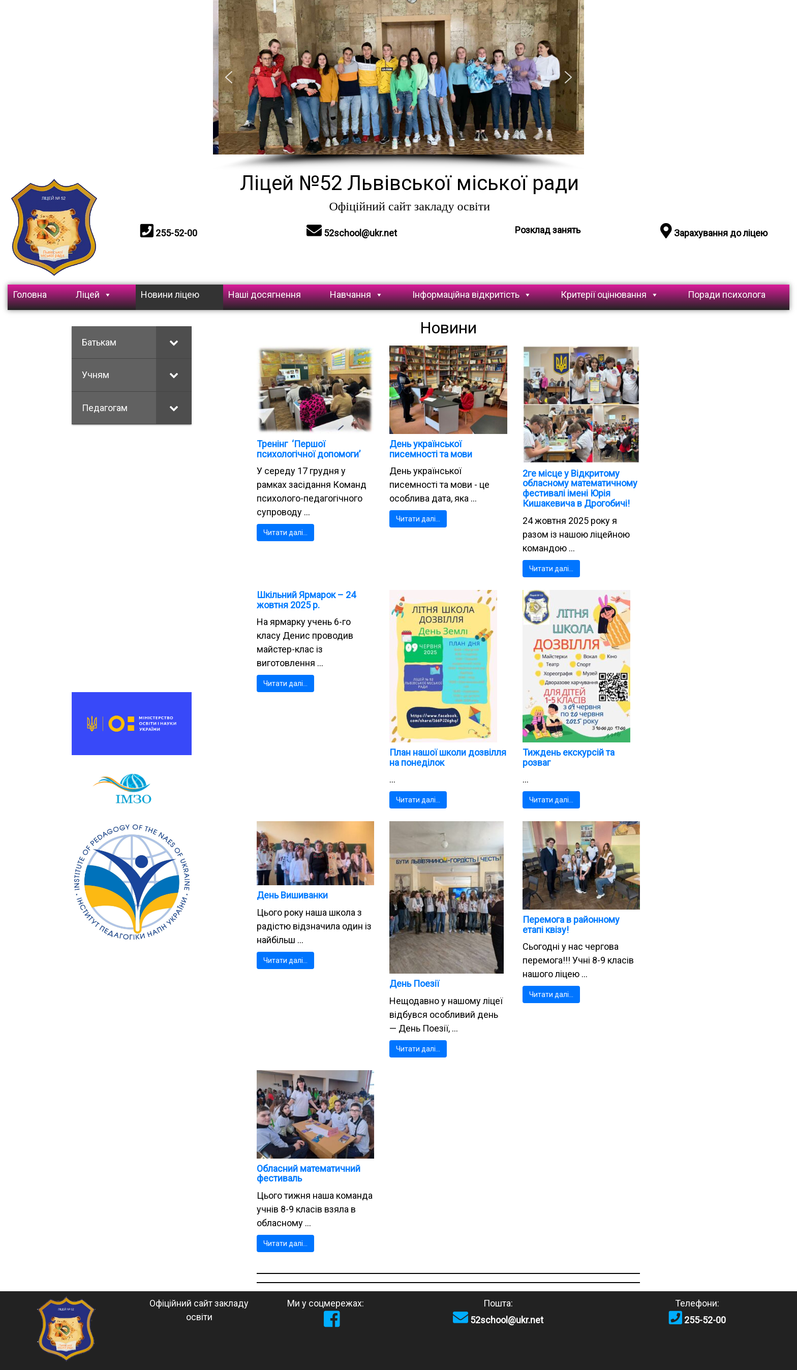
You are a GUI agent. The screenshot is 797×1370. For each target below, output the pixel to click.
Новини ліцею (170, 294)
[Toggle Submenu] (174, 342)
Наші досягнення (264, 294)
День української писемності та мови (430, 449)
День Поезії (414, 983)
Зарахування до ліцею (714, 233)
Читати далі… (285, 532)
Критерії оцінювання (610, 294)
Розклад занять (547, 230)
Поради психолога (726, 294)
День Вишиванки (292, 895)
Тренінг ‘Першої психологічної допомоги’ (308, 449)
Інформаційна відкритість (472, 294)
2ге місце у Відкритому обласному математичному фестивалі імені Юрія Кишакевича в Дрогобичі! (580, 488)
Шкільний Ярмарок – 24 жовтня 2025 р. (306, 599)
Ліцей (94, 294)
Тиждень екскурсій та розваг (569, 757)
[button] (229, 77)
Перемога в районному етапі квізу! (571, 924)
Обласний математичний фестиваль (308, 1173)
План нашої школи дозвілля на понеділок (447, 757)
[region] (398, 85)
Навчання (356, 294)
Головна (30, 294)
